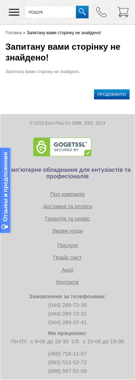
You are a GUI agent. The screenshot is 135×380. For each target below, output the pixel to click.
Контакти (67, 282)
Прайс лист (67, 257)
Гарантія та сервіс (67, 218)
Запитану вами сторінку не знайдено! (64, 32)
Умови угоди (67, 231)
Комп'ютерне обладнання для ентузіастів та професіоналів (67, 173)
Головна (13, 32)
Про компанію (67, 194)
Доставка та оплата (67, 206)
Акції (67, 270)
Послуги (67, 245)
